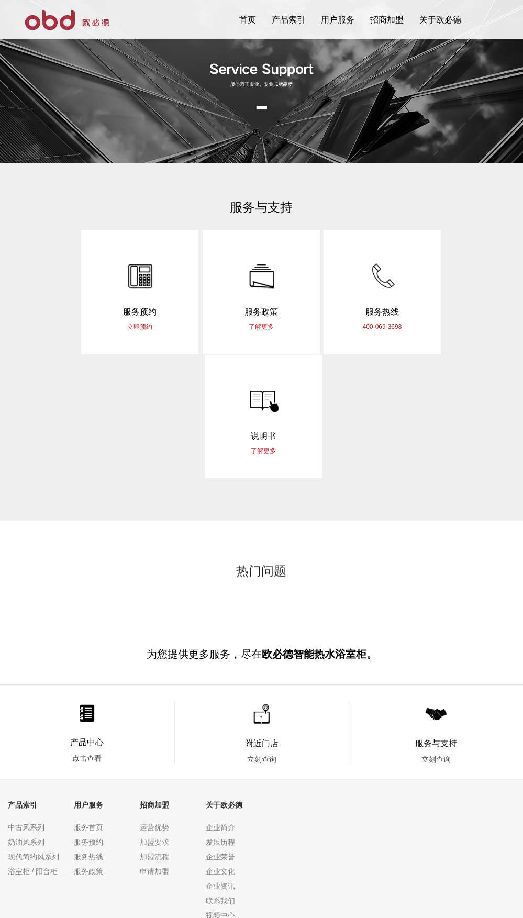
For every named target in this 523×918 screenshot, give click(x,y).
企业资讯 (220, 762)
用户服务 (337, 19)
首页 (247, 19)
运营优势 (154, 704)
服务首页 (88, 704)
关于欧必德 (440, 19)
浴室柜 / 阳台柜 (33, 748)
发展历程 (220, 718)
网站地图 (62, 868)
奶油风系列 (26, 718)
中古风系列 (26, 704)
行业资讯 (220, 806)
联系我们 (220, 777)
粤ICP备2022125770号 (321, 882)
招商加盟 (387, 19)
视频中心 (220, 792)
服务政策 (88, 748)
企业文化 (220, 748)
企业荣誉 (220, 733)
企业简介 (220, 704)
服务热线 (88, 733)
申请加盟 (154, 748)
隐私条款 (22, 868)
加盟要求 (154, 718)
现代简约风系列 (33, 733)
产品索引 (288, 19)
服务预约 (88, 718)
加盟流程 (154, 733)
